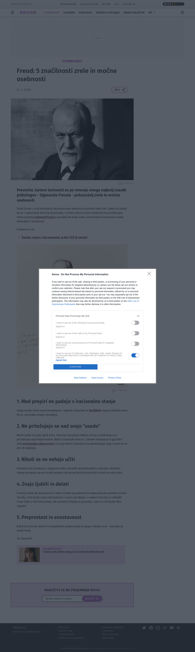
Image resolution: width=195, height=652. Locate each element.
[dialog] (97, 326)
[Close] (150, 274)
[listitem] (97, 315)
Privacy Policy (114, 377)
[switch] (135, 323)
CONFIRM (75, 366)
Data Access (97, 377)
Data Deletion (80, 377)
